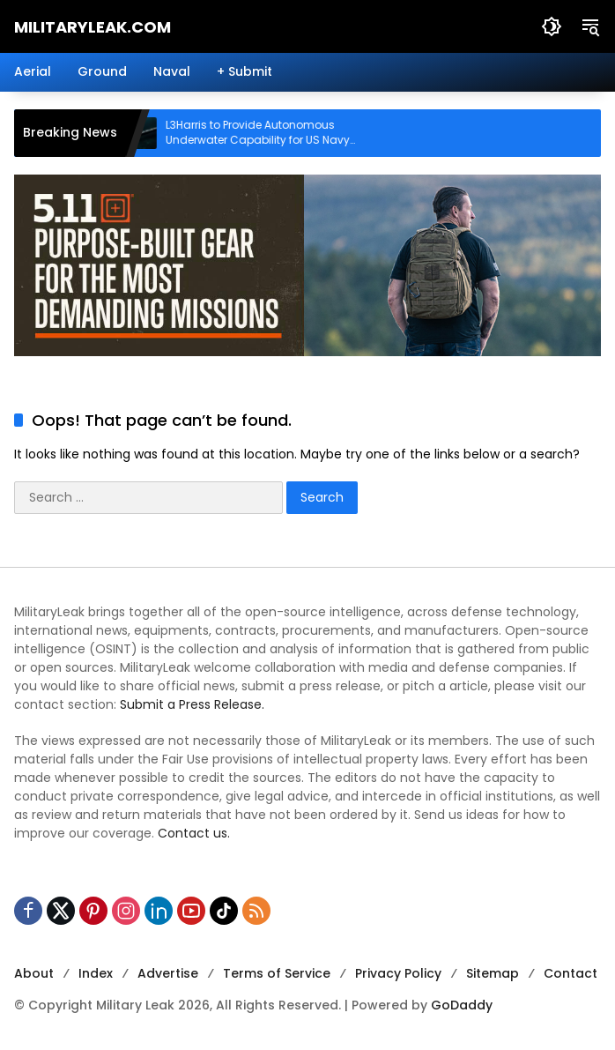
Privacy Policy (398, 973)
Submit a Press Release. (192, 704)
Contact (570, 973)
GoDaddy (462, 1005)
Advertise (167, 973)
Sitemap (492, 973)
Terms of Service (276, 973)
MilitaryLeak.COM (92, 27)
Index (95, 973)
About (34, 973)
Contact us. (194, 833)
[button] (551, 26)
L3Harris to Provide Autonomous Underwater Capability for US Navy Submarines (268, 133)
